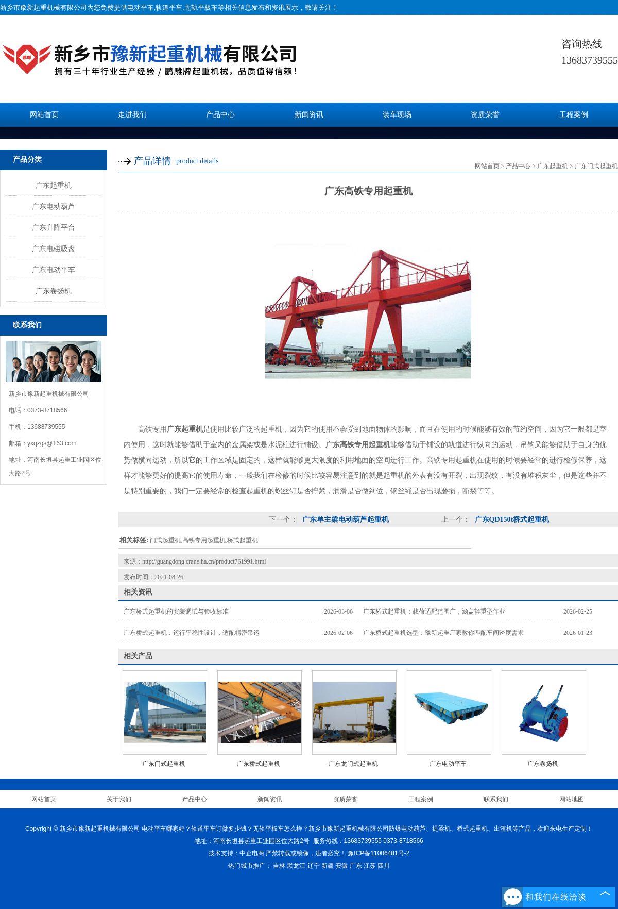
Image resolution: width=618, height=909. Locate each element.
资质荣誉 (485, 115)
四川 (383, 865)
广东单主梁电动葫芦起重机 (344, 519)
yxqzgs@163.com (52, 443)
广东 (356, 865)
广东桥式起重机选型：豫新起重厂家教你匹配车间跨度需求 (443, 632)
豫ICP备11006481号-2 (378, 853)
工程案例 (573, 115)
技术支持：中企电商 (236, 853)
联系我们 (496, 799)
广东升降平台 (53, 227)
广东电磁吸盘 (53, 248)
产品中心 (220, 115)
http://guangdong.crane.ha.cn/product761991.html (204, 561)
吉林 (279, 865)
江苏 (370, 865)
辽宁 (313, 865)
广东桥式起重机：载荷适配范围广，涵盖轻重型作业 (434, 611)
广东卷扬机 (54, 291)
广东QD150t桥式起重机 (511, 519)
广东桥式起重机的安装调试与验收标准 (176, 611)
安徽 (341, 865)
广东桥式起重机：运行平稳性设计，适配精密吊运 (192, 632)
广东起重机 (54, 185)
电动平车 (140, 7)
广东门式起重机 (596, 166)
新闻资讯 (309, 115)
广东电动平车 (53, 270)
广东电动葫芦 (53, 206)
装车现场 (397, 115)
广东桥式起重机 (258, 763)
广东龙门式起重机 (353, 763)
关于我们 (119, 799)
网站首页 (44, 115)
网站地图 (571, 799)
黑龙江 (296, 865)
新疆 (327, 865)
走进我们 (132, 115)
